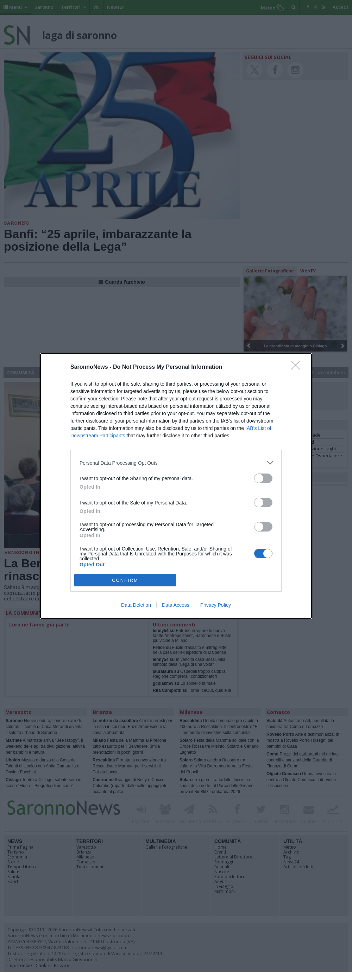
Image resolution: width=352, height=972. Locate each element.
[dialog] (176, 486)
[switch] (263, 478)
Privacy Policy (215, 605)
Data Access (175, 605)
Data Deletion (136, 605)
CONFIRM (125, 580)
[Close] (297, 367)
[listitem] (176, 462)
